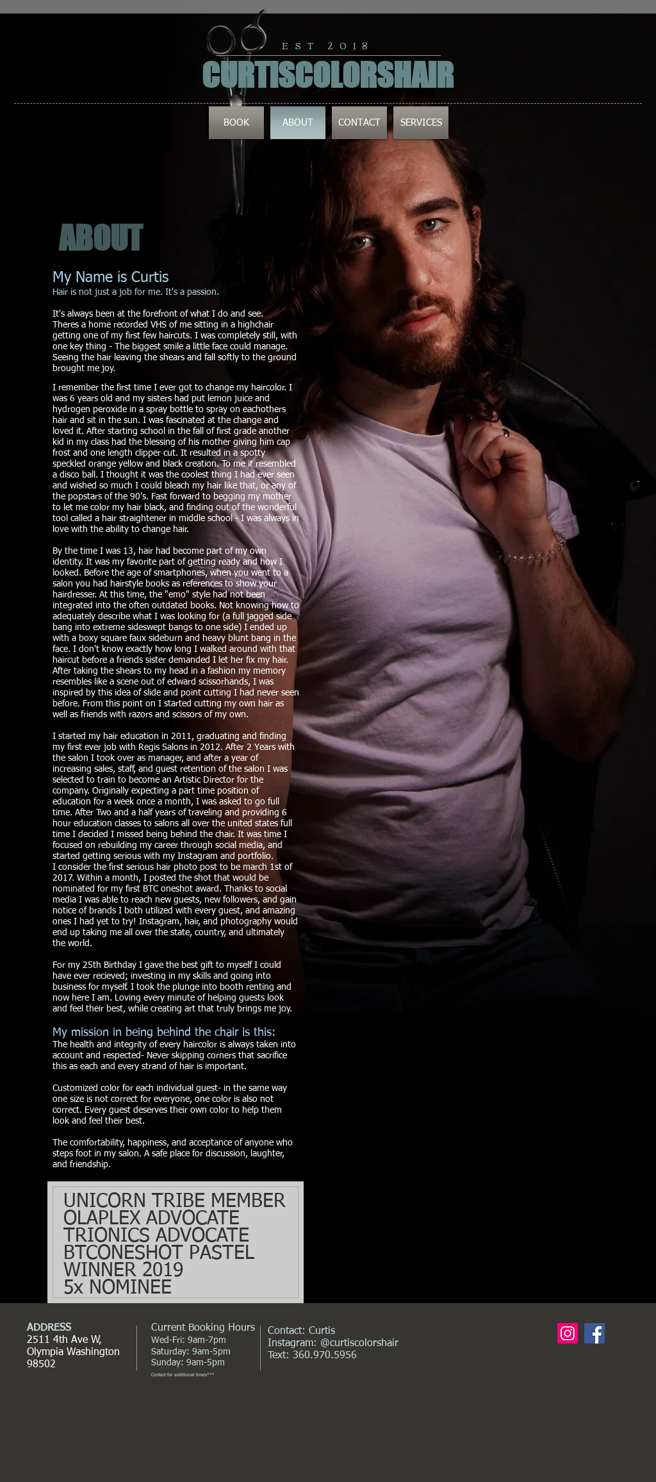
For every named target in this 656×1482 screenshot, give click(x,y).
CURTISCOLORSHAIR (328, 75)
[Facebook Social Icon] (594, 1333)
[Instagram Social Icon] (567, 1333)
